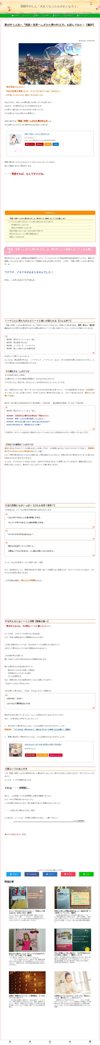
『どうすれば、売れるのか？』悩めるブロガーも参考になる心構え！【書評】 (42, 730)
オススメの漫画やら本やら (13, 834)
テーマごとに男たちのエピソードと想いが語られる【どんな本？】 (32, 221)
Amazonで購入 (42, 755)
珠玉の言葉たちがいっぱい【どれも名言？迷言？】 (26, 231)
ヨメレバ (32, 137)
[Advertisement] (50, 32)
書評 (24, 834)
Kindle (56, 144)
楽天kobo (39, 144)
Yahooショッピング (56, 755)
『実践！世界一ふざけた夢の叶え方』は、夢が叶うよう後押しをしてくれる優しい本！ (37, 218)
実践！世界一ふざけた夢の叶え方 (37, 134)
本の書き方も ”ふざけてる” (20, 225)
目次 (48, 213)
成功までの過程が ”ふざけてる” (21, 228)
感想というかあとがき (17, 237)
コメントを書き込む (50, 1023)
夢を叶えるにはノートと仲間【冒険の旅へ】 (24, 234)
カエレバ (33, 748)
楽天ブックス (30, 144)
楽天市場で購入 (30, 755)
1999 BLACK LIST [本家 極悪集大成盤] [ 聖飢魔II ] (43, 744)
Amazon (48, 144)
